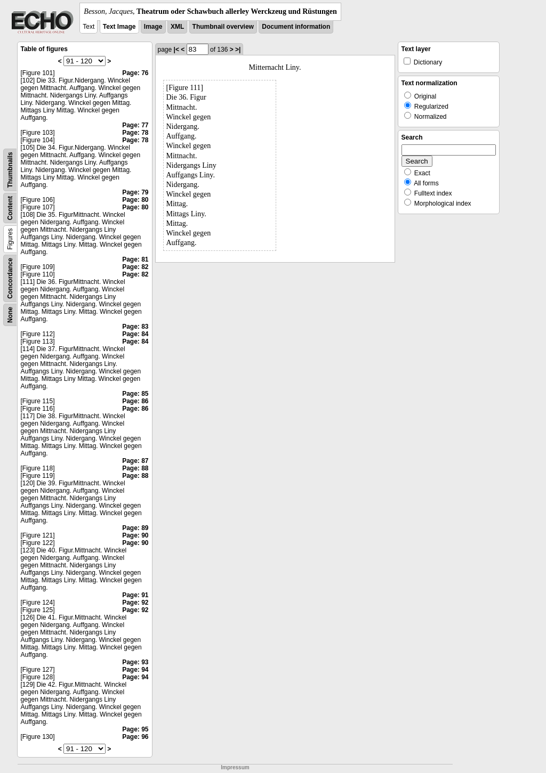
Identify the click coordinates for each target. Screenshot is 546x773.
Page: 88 (135, 468)
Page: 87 (135, 461)
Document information (296, 26)
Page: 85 (135, 393)
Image (153, 26)
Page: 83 (135, 326)
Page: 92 (135, 602)
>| (237, 49)
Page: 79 (135, 192)
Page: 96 (135, 737)
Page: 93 (135, 662)
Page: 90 (135, 535)
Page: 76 (135, 73)
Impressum (235, 767)
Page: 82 (135, 267)
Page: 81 (135, 259)
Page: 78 (135, 132)
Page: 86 (135, 401)
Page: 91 (135, 595)
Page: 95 (135, 729)
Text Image (119, 26)
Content (10, 208)
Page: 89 (135, 528)
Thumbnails (10, 170)
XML (177, 26)
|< (176, 49)
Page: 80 (135, 200)
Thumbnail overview (223, 26)
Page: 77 (135, 125)
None (10, 315)
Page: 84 (135, 334)
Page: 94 (135, 669)
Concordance (10, 278)
